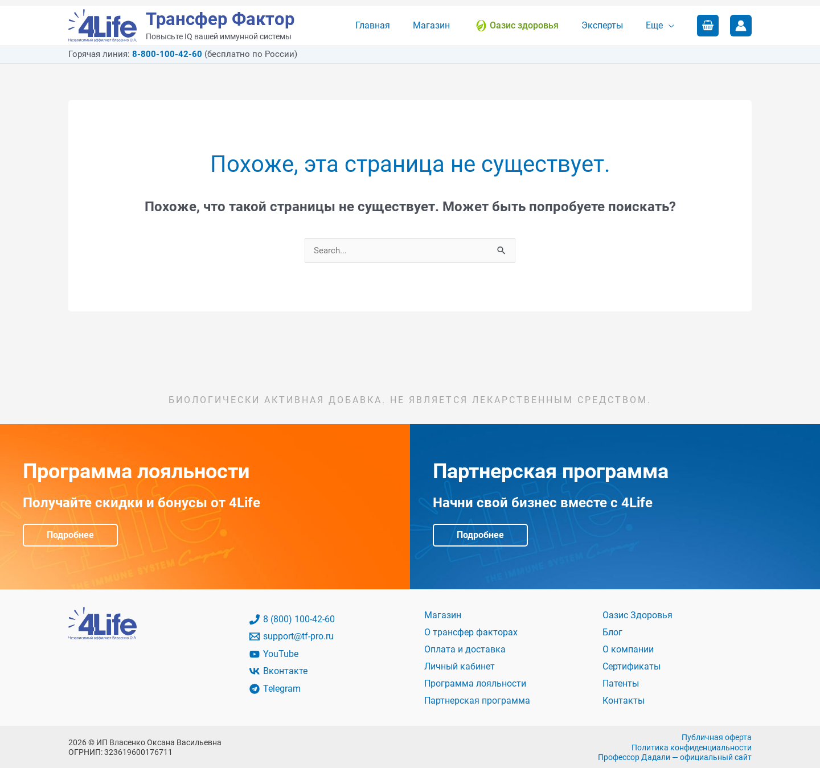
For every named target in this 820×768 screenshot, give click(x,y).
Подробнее (70, 535)
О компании (628, 649)
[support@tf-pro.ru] (321, 637)
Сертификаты (631, 666)
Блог (612, 632)
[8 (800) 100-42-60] (321, 620)
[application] (670, 26)
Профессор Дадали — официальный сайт (675, 756)
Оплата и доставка (465, 649)
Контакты (623, 700)
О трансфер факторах (471, 632)
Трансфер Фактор (220, 19)
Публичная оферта (717, 736)
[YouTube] (321, 655)
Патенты (620, 683)
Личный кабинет (459, 666)
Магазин (442, 615)
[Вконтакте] (321, 672)
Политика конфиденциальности (692, 746)
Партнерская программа (477, 700)
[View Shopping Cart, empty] (708, 25)
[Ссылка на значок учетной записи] (741, 25)
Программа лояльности (475, 683)
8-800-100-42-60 (167, 54)
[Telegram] (321, 689)
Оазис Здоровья (637, 615)
